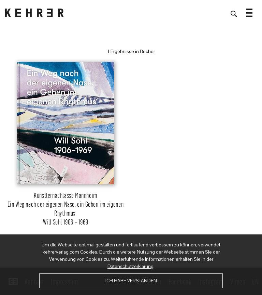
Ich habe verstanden (131, 281)
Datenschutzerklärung (130, 266)
